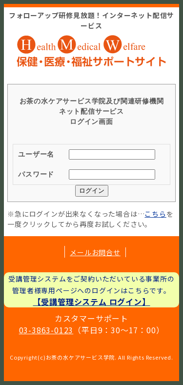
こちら (155, 214)
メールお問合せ (95, 252)
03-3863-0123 (46, 330)
